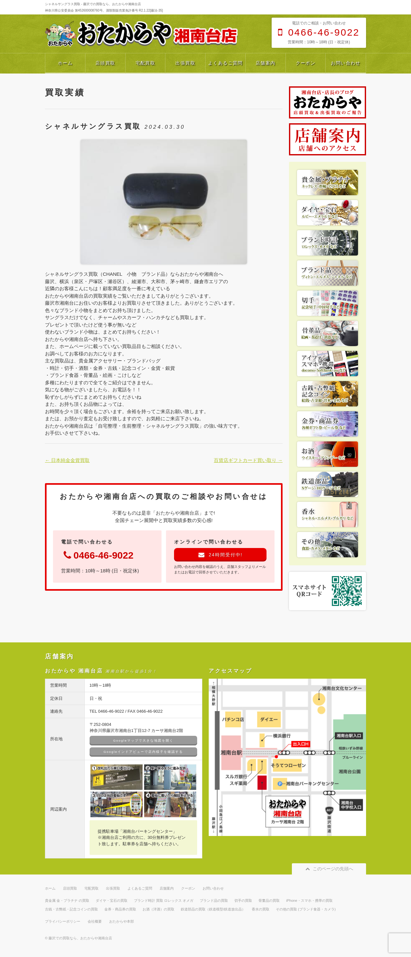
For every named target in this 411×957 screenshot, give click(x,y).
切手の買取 (243, 900)
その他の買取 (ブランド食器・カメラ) (306, 909)
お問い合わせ (345, 62)
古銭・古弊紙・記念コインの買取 (71, 909)
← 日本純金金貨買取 (67, 460)
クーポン (306, 62)
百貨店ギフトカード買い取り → (248, 460)
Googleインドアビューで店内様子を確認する (143, 751)
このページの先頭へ (329, 868)
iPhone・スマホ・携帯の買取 (309, 900)
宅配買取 (145, 62)
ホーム (65, 62)
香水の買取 (260, 909)
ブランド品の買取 (214, 900)
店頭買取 (105, 62)
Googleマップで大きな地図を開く (143, 740)
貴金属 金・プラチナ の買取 (67, 900)
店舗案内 (265, 62)
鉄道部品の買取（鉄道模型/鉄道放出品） (213, 909)
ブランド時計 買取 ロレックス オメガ (163, 900)
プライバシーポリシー (62, 921)
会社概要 (95, 921)
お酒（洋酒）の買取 (158, 909)
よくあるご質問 (225, 62)
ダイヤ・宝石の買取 (111, 900)
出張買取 (185, 62)
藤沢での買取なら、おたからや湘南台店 (80, 938)
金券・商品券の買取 (120, 909)
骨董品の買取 (269, 900)
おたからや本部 (121, 921)
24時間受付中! (220, 554)
